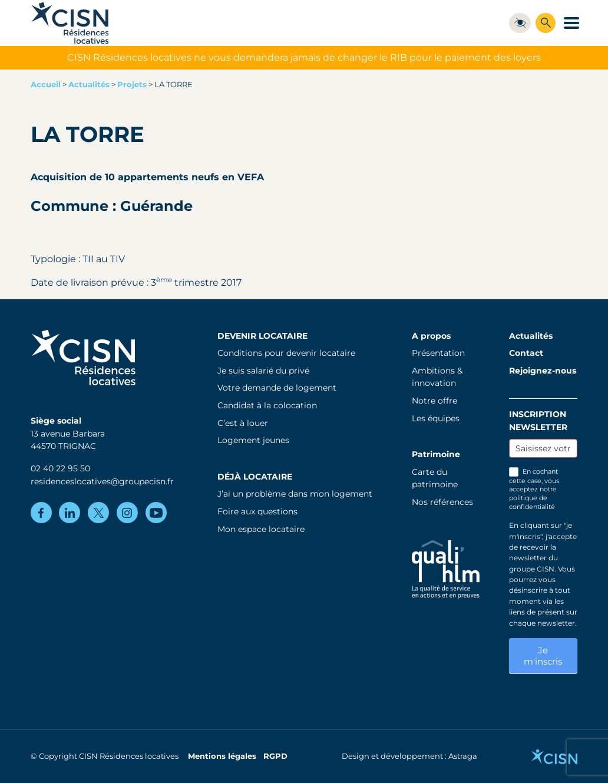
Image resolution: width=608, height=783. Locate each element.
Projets (132, 84)
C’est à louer (242, 423)
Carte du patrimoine (435, 478)
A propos (431, 336)
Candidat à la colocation (267, 405)
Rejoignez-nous (542, 370)
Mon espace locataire (261, 529)
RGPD (275, 756)
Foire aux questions (257, 511)
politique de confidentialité (532, 502)
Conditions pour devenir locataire (286, 353)
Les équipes (436, 418)
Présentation (438, 353)
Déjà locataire (254, 476)
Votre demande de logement (276, 387)
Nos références (442, 502)
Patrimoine (436, 454)
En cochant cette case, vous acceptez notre (534, 489)
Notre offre (434, 400)
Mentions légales (222, 756)
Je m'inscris (543, 656)
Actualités (89, 84)
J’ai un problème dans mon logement (294, 493)
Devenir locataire (262, 336)
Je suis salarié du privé (263, 370)
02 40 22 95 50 (60, 468)
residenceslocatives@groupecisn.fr (102, 481)
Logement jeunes (253, 440)
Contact (526, 353)
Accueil (46, 84)
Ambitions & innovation (437, 377)
